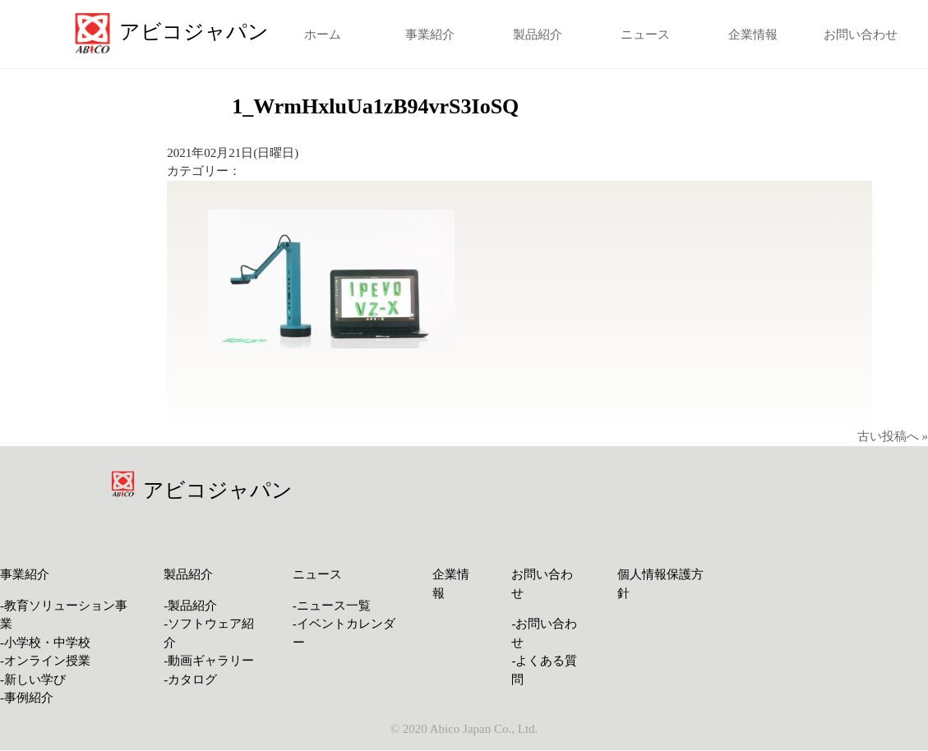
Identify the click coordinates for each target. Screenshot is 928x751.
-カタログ (190, 679)
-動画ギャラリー (209, 660)
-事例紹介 (26, 697)
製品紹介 (537, 34)
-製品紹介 (190, 605)
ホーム (322, 34)
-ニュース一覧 (332, 605)
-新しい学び (33, 679)
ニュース (645, 34)
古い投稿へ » (892, 436)
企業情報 (753, 34)
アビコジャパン (218, 490)
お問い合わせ (861, 34)
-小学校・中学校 (45, 642)
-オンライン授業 (45, 660)
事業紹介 (430, 34)
